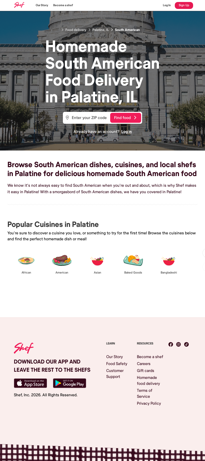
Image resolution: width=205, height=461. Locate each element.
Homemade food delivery (148, 380)
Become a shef (63, 5)
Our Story (42, 5)
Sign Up (184, 5)
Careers (144, 363)
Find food (125, 117)
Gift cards (145, 370)
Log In (167, 5)
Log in (126, 131)
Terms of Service (144, 393)
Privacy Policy (149, 403)
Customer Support (115, 373)
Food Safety (116, 363)
